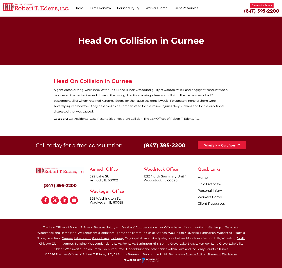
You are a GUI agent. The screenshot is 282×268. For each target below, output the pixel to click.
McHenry (117, 238)
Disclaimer (229, 254)
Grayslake (231, 227)
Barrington (68, 233)
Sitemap (213, 254)
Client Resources (186, 8)
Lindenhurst (135, 249)
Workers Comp (156, 8)
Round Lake (100, 238)
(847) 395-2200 (261, 11)
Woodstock (45, 233)
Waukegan (216, 227)
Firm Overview (100, 8)
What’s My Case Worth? (222, 145)
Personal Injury (128, 8)
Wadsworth (73, 249)
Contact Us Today (262, 5)
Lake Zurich (82, 238)
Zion (55, 243)
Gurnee (67, 238)
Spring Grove (169, 243)
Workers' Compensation (139, 227)
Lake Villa (235, 243)
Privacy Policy (195, 254)
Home (79, 8)
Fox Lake (128, 243)
